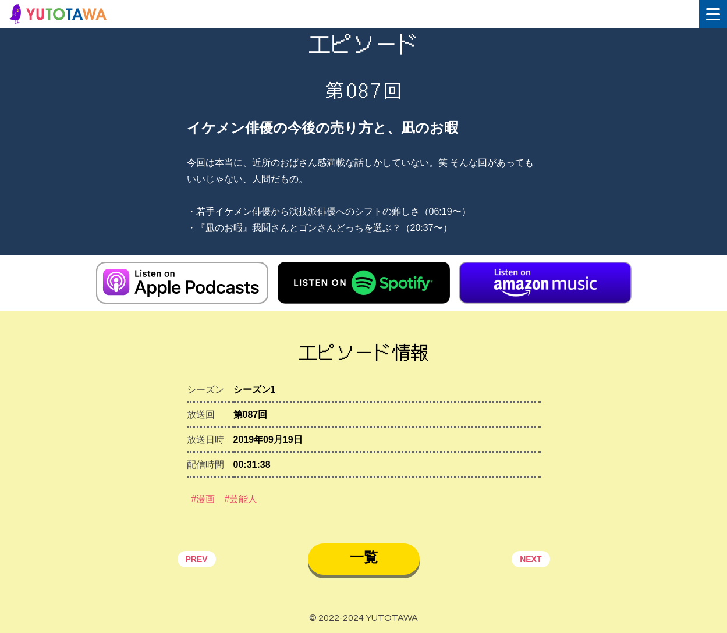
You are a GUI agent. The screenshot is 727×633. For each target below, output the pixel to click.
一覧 (364, 557)
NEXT (530, 559)
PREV (197, 559)
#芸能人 (240, 499)
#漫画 (203, 499)
